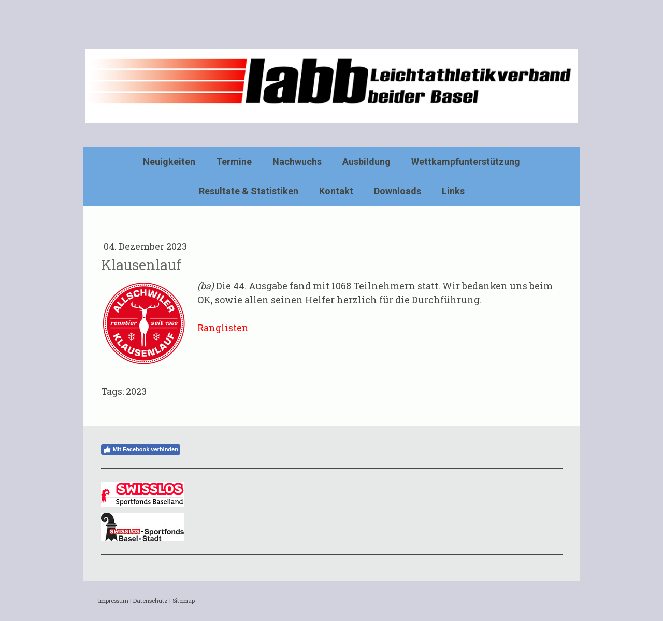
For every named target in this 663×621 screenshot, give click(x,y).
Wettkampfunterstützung (465, 161)
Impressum (113, 600)
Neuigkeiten (169, 161)
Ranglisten (223, 327)
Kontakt (336, 191)
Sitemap (183, 600)
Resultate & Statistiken (248, 191)
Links (453, 191)
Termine (234, 161)
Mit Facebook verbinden (140, 449)
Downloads (397, 191)
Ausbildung (366, 161)
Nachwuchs (297, 161)
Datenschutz (150, 600)
